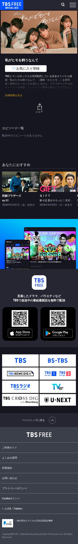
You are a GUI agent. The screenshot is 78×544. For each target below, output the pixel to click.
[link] (20, 182)
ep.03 (5, 200)
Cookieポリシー (11, 498)
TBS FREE (7, 4)
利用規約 (7, 468)
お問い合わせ (9, 478)
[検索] (63, 4)
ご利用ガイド (9, 447)
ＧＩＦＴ (45, 195)
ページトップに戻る (39, 420)
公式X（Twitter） (13, 508)
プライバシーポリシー (14, 488)
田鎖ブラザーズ (11, 195)
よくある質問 (9, 457)
